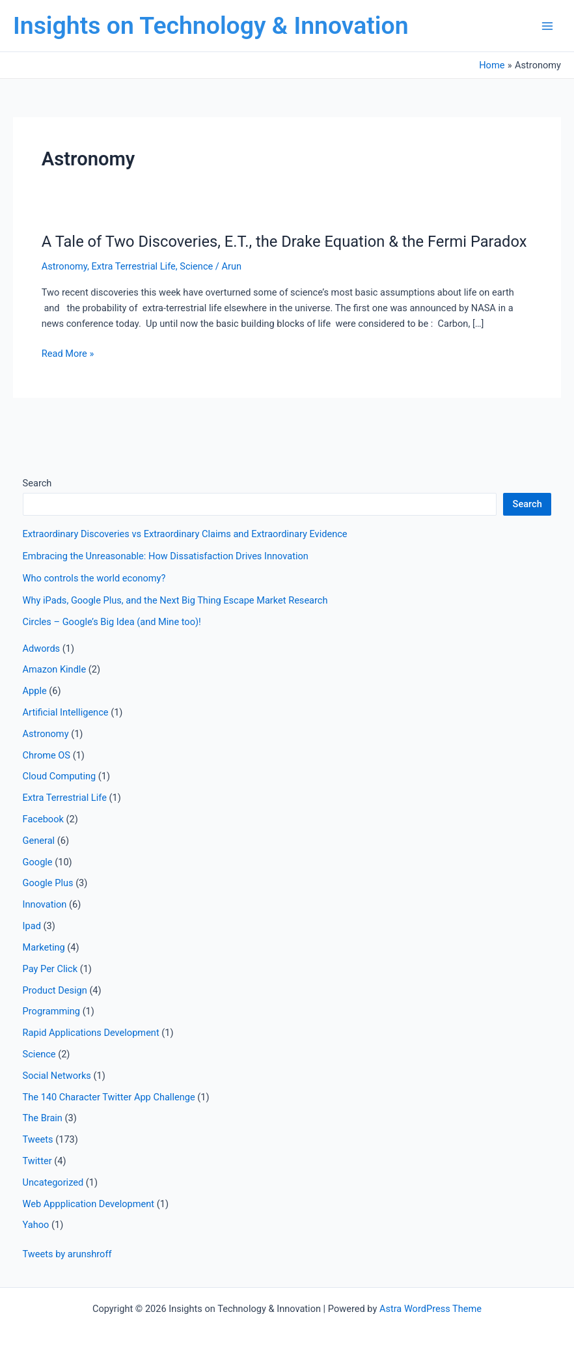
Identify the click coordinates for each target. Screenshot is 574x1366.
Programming (51, 1011)
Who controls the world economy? (94, 578)
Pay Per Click (50, 969)
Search (37, 483)
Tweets (38, 1139)
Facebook (43, 819)
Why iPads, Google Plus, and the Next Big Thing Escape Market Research (175, 600)
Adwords (42, 648)
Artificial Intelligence (66, 712)
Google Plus (48, 883)
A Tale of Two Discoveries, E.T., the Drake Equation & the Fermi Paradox (284, 241)
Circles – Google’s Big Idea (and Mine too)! (112, 622)
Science (196, 266)
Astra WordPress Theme (430, 1309)
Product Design (55, 990)
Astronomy (64, 266)
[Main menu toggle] (547, 26)
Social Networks (57, 1075)
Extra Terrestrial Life (133, 266)
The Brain (42, 1118)
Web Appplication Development (89, 1204)
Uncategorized (53, 1182)
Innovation (45, 904)
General (39, 840)
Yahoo (36, 1225)
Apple (35, 691)
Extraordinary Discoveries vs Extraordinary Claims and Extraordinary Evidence (185, 534)
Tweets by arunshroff (67, 1254)
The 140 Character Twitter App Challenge (109, 1097)
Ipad (32, 926)
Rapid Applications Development (91, 1032)
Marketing (44, 947)
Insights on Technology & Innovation (211, 25)
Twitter (37, 1161)
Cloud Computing (59, 776)
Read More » (68, 353)
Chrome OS (46, 755)
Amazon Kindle (55, 669)
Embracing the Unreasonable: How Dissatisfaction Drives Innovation (165, 556)
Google (38, 862)
